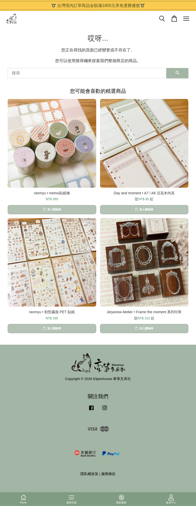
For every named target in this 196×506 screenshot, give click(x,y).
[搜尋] (87, 73)
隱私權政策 (89, 474)
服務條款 (108, 474)
